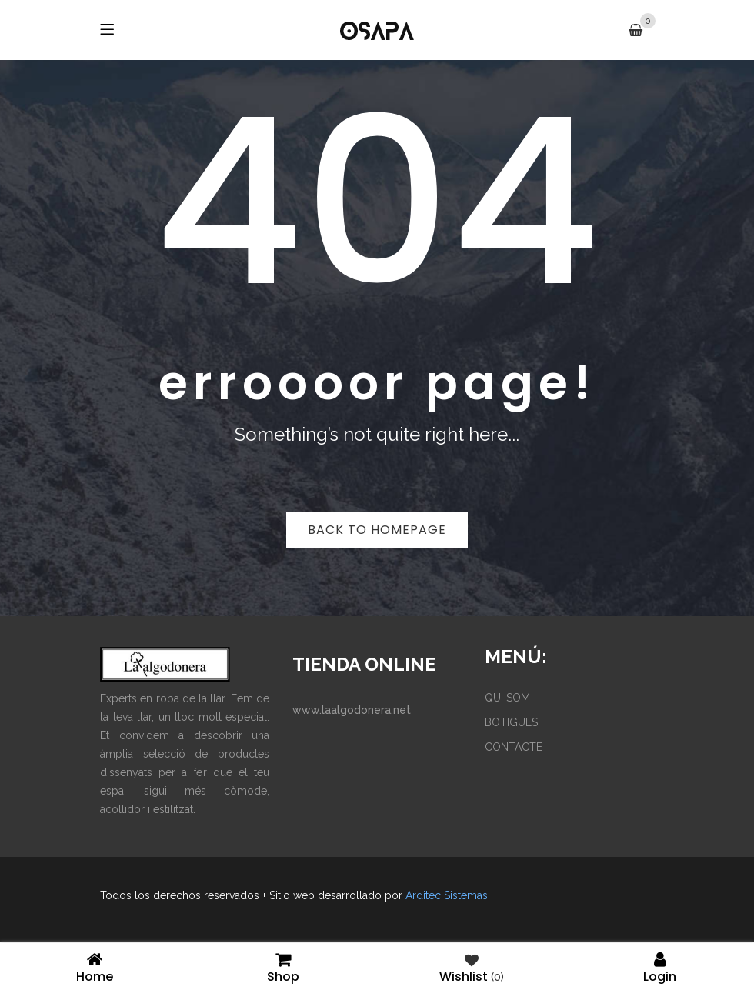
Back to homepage (377, 529)
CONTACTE (513, 747)
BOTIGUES (511, 722)
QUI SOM (507, 698)
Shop (282, 966)
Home (94, 966)
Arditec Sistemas (446, 895)
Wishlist (471, 966)
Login (660, 966)
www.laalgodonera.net (351, 710)
